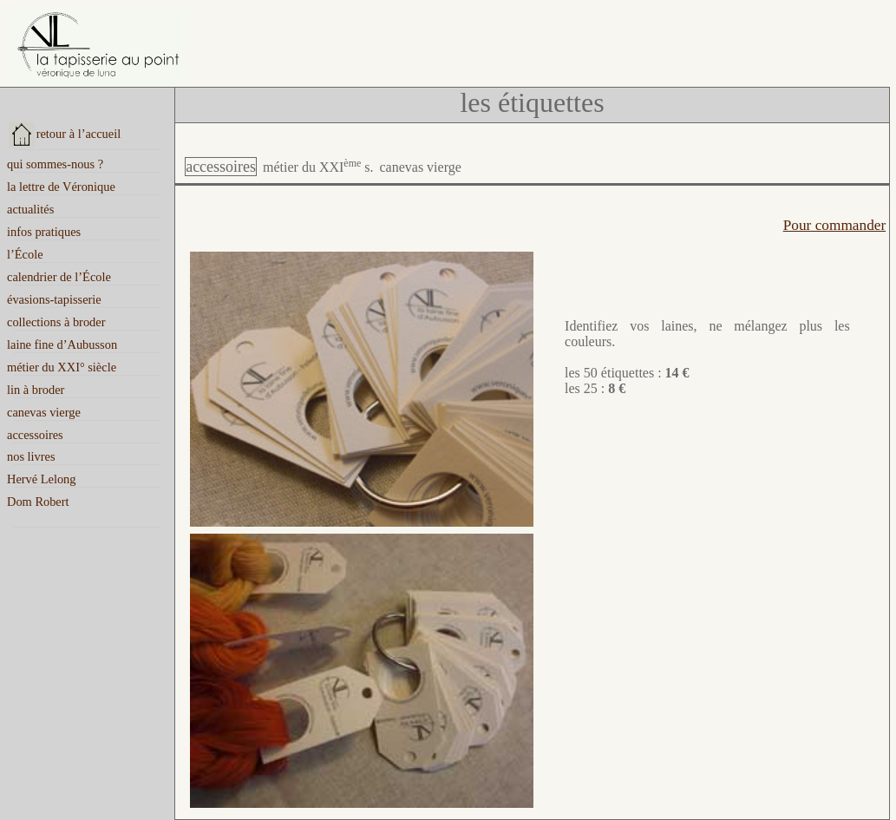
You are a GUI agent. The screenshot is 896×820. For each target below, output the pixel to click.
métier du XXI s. (318, 167)
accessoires (221, 166)
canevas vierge (420, 167)
